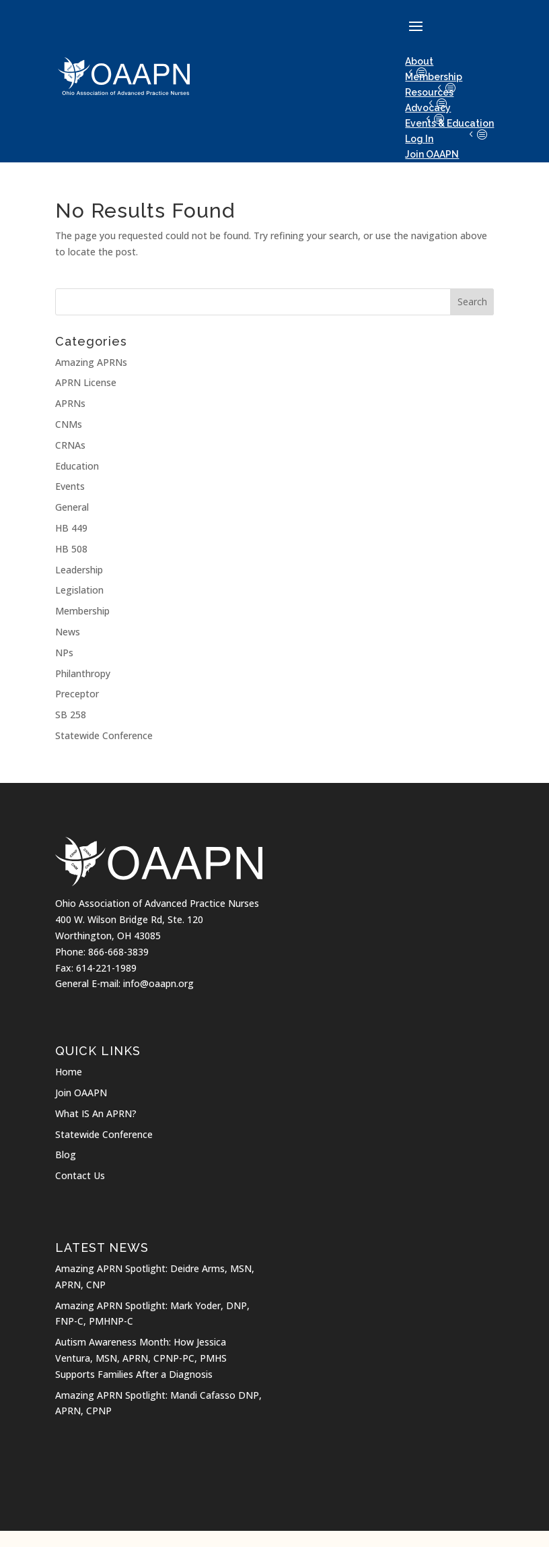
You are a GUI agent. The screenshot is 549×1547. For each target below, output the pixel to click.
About (419, 61)
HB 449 (71, 528)
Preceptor (77, 693)
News (67, 631)
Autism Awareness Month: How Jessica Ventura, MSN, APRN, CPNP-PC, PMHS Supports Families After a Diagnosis (141, 1358)
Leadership (79, 569)
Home (68, 1071)
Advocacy (428, 107)
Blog (65, 1154)
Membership (433, 76)
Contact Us (80, 1175)
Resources (429, 92)
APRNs (70, 403)
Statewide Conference (104, 735)
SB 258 (70, 714)
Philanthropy (82, 673)
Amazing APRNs (91, 362)
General (72, 507)
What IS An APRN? (96, 1113)
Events (70, 486)
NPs (64, 652)
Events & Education (449, 123)
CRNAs (70, 445)
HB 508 (71, 548)
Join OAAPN (81, 1092)
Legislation (79, 589)
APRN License (85, 382)
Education (77, 466)
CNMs (68, 424)
